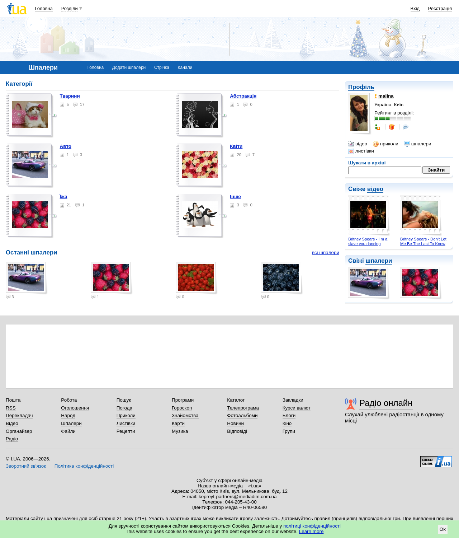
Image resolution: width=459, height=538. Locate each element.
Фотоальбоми (242, 415)
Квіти (236, 146)
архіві (379, 162)
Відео (12, 423)
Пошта (13, 400)
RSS (11, 408)
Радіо (12, 438)
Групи (289, 431)
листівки (361, 151)
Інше (235, 196)
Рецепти (126, 431)
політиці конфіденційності (312, 526)
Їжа (63, 196)
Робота (69, 400)
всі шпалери (325, 252)
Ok (443, 529)
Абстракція (243, 96)
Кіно (287, 423)
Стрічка (161, 67)
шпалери (417, 144)
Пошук (124, 400)
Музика (180, 431)
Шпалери (71, 423)
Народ (68, 415)
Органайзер (19, 431)
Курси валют (297, 408)
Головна (44, 8)
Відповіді (237, 431)
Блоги (289, 415)
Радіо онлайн (386, 403)
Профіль (361, 87)
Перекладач (19, 415)
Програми (183, 400)
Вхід (415, 8)
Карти (178, 423)
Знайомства (185, 415)
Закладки (293, 400)
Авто (65, 146)
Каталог (236, 400)
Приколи (126, 415)
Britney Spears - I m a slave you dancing (367, 241)
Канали (185, 67)
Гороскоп (182, 408)
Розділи (69, 8)
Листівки (126, 423)
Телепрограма (243, 408)
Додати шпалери (129, 67)
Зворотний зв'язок (26, 466)
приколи (385, 144)
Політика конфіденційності (84, 466)
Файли (68, 431)
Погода (124, 408)
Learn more (311, 531)
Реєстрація (440, 8)
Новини (235, 423)
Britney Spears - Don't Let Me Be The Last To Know (423, 241)
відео (357, 144)
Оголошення (75, 408)
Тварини (70, 96)
